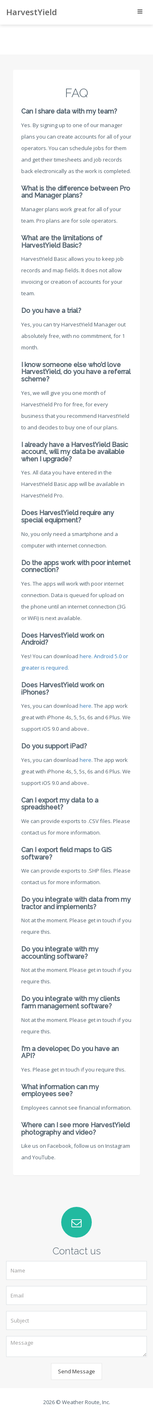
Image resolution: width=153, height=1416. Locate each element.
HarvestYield (31, 12)
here (85, 705)
